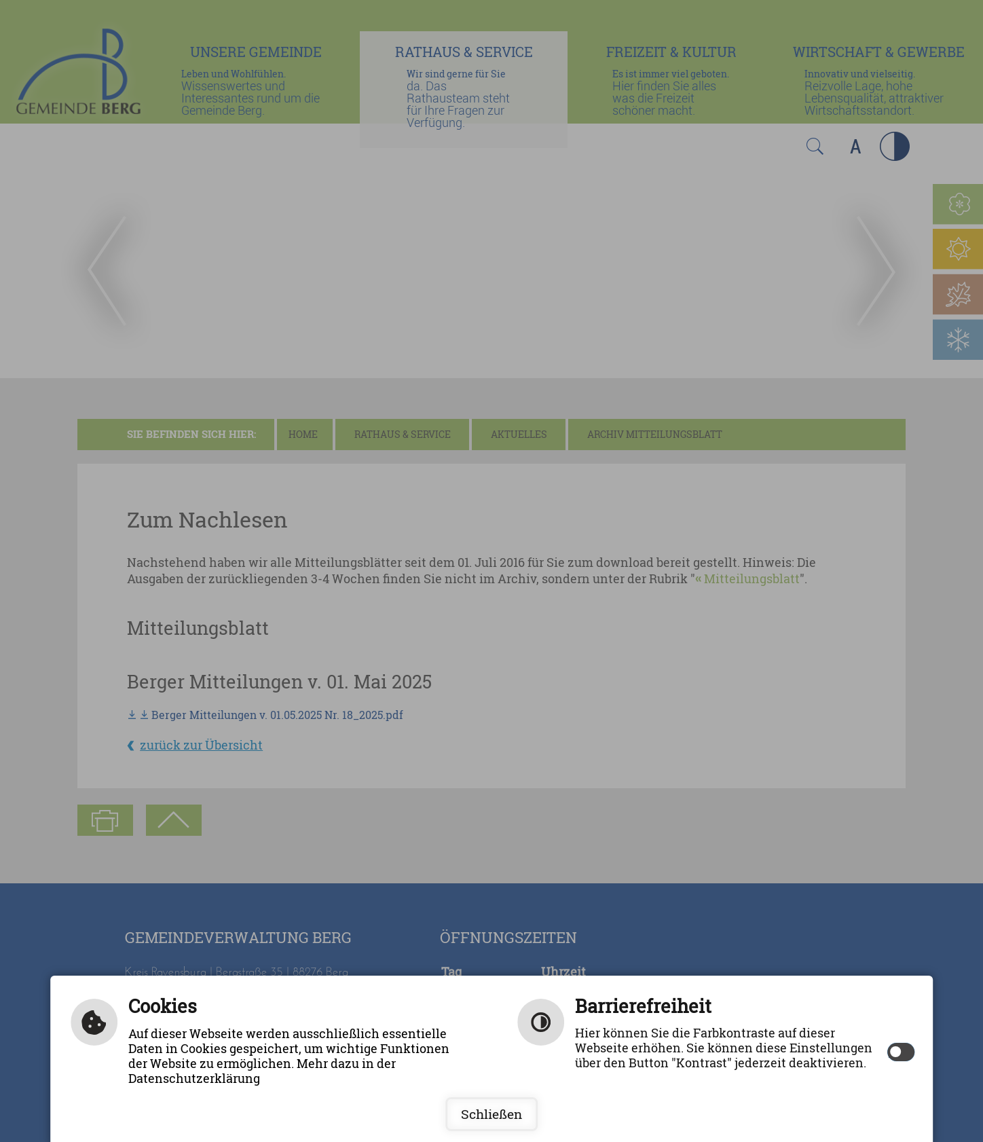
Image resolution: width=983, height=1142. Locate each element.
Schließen (491, 1114)
